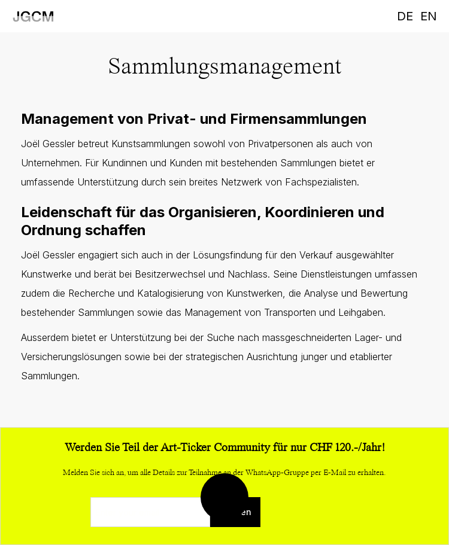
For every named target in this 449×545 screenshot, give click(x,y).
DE (405, 16)
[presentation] (306, 512)
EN (428, 16)
